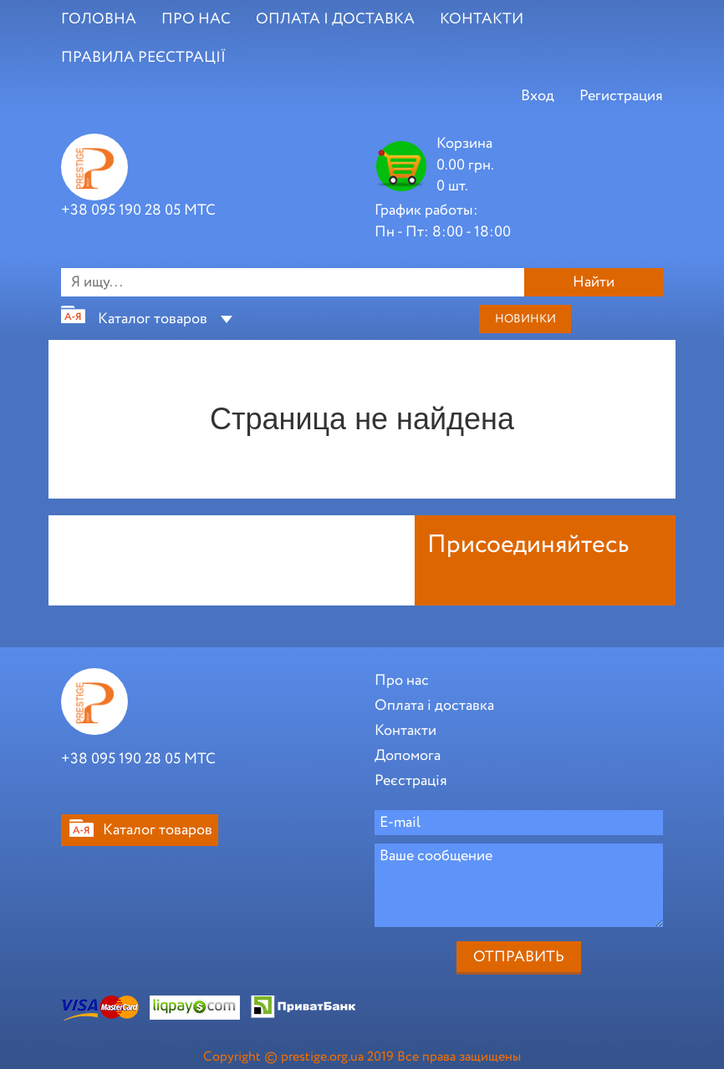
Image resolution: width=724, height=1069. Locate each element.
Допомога (408, 756)
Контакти (405, 731)
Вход (537, 96)
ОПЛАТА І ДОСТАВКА (335, 19)
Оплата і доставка (434, 706)
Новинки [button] (525, 319)
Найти (593, 282)
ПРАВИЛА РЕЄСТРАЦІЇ (143, 57)
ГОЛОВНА (98, 19)
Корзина (464, 144)
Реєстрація (411, 781)
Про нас (402, 681)
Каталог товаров (152, 319)
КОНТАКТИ (481, 19)
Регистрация (621, 96)
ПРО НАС (196, 19)
